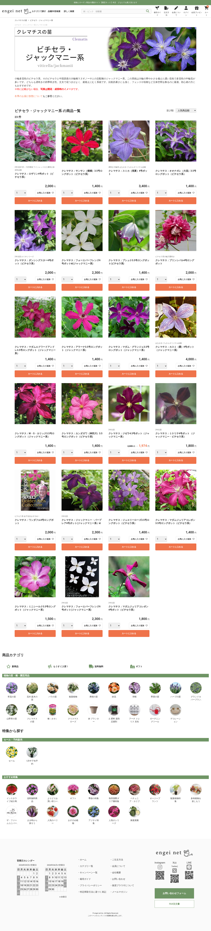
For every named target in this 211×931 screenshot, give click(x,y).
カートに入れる (35, 200)
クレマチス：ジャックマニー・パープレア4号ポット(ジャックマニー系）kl (81, 522)
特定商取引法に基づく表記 (93, 892)
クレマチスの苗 (21, 20)
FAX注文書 (174, 904)
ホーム (83, 859)
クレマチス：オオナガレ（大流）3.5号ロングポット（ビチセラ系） (175, 172)
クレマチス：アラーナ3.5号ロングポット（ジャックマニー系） (82, 348)
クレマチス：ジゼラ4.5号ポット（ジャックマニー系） (128, 435)
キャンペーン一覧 (88, 872)
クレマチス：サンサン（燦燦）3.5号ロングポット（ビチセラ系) (82, 172)
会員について (118, 866)
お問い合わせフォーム (174, 893)
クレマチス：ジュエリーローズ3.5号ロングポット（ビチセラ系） (128, 522)
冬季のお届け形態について (29, 96)
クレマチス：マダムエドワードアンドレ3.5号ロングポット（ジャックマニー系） (35, 350)
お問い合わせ (118, 879)
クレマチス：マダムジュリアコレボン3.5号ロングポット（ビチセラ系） (175, 522)
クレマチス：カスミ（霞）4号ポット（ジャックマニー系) (174, 348)
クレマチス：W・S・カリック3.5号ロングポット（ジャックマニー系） (34, 435)
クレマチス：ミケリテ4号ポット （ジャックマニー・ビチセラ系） (175, 435)
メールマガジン (119, 892)
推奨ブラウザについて (123, 885)
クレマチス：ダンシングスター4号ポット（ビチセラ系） (34, 262)
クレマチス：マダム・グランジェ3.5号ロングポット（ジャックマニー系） (128, 348)
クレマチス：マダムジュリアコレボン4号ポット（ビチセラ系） (128, 608)
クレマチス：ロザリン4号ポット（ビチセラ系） (34, 175)
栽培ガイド (85, 879)
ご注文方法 (117, 859)
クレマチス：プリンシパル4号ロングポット (174, 262)
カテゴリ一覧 (86, 866)
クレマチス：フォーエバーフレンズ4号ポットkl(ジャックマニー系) (81, 262)
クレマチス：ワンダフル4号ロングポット (34, 522)
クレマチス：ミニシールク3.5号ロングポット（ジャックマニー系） (35, 608)
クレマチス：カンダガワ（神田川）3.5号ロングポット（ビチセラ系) (82, 435)
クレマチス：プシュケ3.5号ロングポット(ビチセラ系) (128, 262)
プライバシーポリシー (91, 885)
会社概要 (116, 872)
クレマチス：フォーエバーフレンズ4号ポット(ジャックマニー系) (81, 608)
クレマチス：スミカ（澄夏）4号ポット (127, 172)
